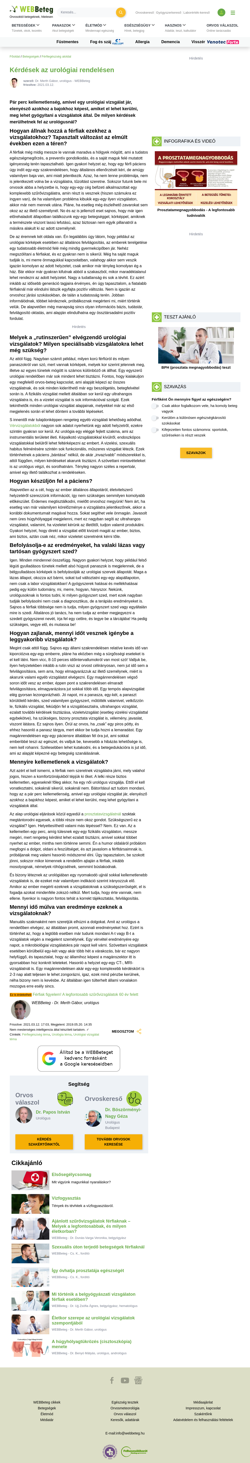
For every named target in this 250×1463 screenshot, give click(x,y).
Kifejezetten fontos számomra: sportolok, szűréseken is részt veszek (195, 432)
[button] (27, 28)
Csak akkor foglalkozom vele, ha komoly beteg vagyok (199, 408)
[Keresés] (89, 12)
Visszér (215, 42)
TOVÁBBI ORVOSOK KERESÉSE (113, 1141)
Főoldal (15, 56)
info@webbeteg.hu (130, 1433)
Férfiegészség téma (36, 1034)
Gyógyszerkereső (168, 12)
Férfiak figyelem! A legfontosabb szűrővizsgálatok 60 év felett (85, 994)
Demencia (170, 42)
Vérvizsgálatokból (25, 426)
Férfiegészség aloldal (56, 56)
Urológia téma (62, 1034)
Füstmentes (68, 42)
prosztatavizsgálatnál (102, 814)
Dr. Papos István (53, 1112)
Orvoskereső (144, 12)
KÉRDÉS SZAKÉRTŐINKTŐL (44, 1141)
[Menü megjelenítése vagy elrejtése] (233, 12)
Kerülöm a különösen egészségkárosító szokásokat (194, 420)
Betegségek (30, 56)
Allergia (142, 42)
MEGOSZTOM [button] (127, 1031)
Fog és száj (107, 42)
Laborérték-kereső (196, 12)
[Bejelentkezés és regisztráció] (221, 12)
